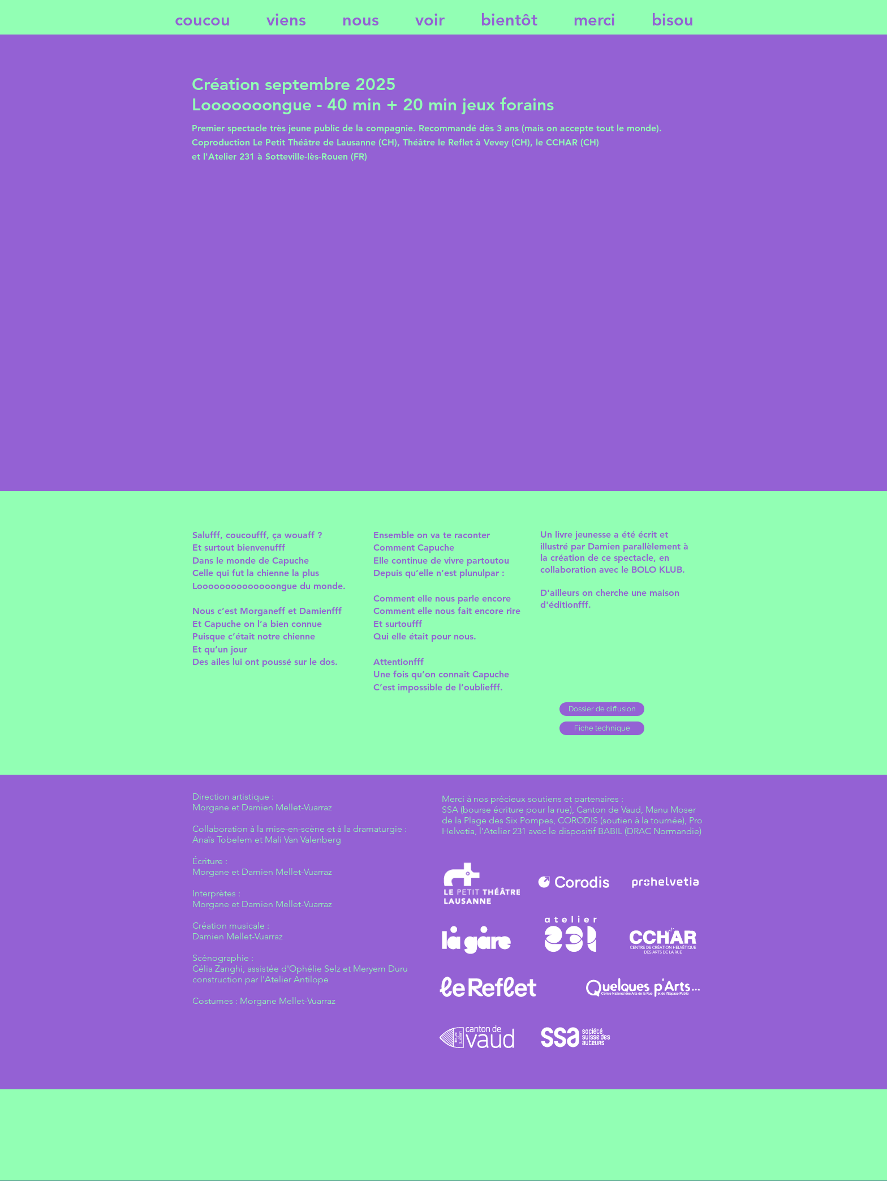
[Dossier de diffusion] (601, 709)
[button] (601, 728)
